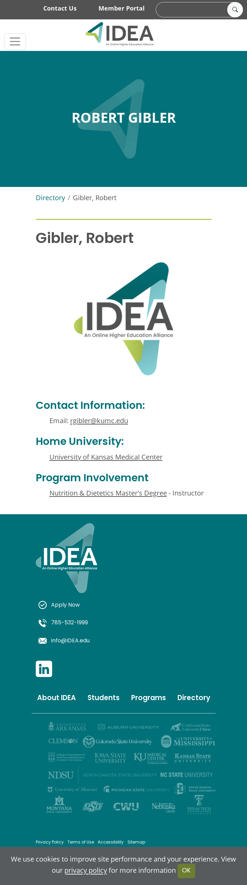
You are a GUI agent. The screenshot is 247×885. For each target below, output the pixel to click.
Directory (50, 197)
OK (186, 871)
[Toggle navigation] (15, 41)
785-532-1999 (63, 623)
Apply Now (59, 605)
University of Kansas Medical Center (106, 456)
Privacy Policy (50, 842)
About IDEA (56, 698)
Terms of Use (80, 842)
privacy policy (85, 870)
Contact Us (60, 8)
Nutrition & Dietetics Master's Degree (108, 492)
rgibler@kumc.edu (99, 420)
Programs (148, 698)
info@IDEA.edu (64, 641)
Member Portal (121, 8)
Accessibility (111, 842)
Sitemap (136, 842)
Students (104, 698)
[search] (198, 10)
